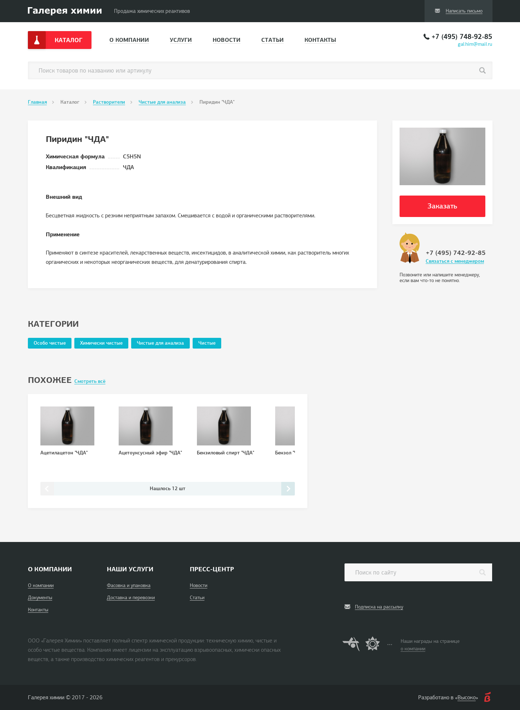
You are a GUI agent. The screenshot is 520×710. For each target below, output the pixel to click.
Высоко (466, 697)
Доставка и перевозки (131, 598)
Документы (40, 598)
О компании (129, 40)
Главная (37, 102)
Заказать (442, 206)
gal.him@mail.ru (475, 44)
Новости (227, 40)
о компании (413, 649)
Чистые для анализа (162, 102)
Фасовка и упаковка (128, 585)
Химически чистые (101, 343)
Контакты (320, 40)
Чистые (207, 343)
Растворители (109, 102)
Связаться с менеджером (455, 261)
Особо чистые (50, 343)
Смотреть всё (89, 381)
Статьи (272, 40)
